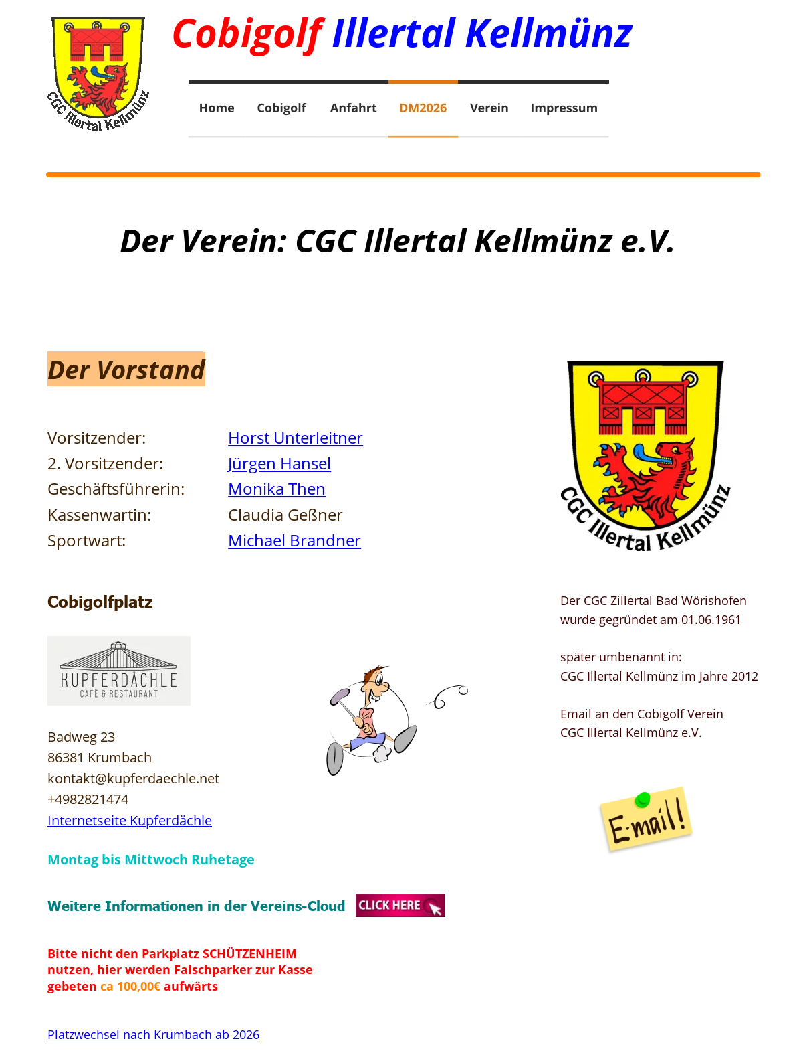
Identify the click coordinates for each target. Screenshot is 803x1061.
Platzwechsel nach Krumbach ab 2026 (153, 1034)
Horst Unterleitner (295, 437)
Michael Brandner (294, 540)
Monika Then (277, 488)
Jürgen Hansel (279, 463)
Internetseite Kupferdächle (129, 820)
